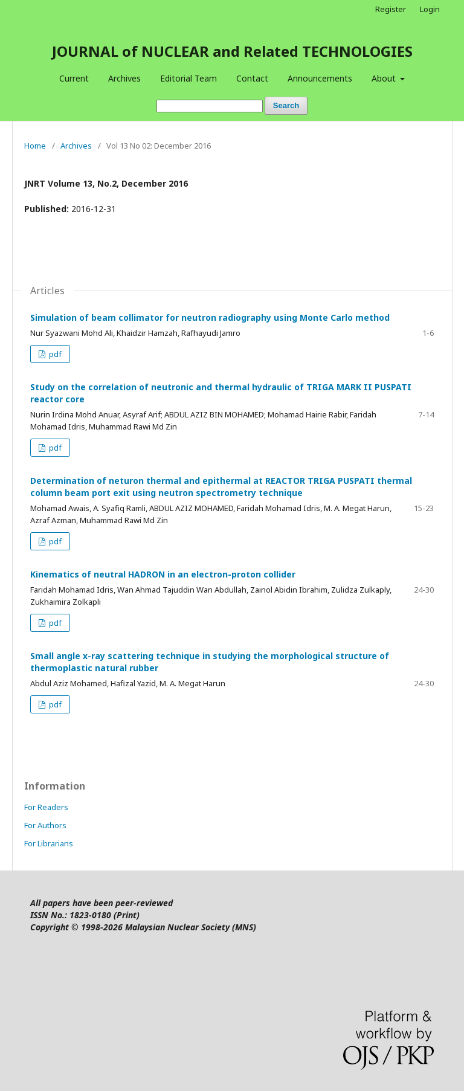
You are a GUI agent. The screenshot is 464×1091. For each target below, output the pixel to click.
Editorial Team (188, 78)
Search (286, 105)
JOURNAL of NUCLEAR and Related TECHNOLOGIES (232, 51)
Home (35, 145)
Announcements (320, 78)
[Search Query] (209, 106)
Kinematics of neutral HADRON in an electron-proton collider (162, 574)
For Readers (46, 807)
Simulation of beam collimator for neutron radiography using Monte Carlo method (210, 317)
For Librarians (48, 843)
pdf (54, 354)
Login (430, 9)
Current (74, 78)
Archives (124, 78)
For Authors (45, 825)
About (385, 78)
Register (390, 9)
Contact (252, 78)
